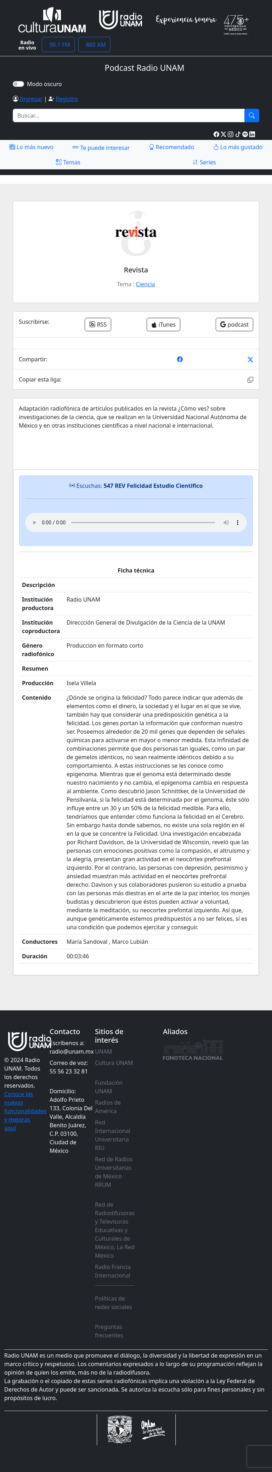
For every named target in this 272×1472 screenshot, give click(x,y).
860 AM (94, 45)
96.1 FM (58, 45)
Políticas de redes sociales (113, 1303)
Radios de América (108, 1107)
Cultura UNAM (114, 1063)
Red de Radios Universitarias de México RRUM (113, 1172)
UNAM (103, 1051)
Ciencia (145, 284)
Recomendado (171, 147)
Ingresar (31, 99)
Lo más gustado (238, 147)
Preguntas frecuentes (109, 1331)
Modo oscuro (46, 84)
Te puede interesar (101, 147)
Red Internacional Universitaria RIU (112, 1135)
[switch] (18, 84)
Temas (68, 162)
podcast (234, 324)
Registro (67, 99)
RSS (98, 324)
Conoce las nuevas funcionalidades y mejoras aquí (25, 1111)
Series (204, 162)
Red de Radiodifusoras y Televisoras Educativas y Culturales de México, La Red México (115, 1230)
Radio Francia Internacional (113, 1271)
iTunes (163, 324)
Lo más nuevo (31, 147)
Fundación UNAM (109, 1087)
